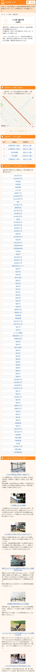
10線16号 (18, 234)
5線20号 (18, 365)
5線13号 (18, 414)
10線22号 (18, 283)
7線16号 (18, 289)
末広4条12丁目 (18, 388)
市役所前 (18, 181)
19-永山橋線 (14, 152)
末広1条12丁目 (18, 324)
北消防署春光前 (18, 245)
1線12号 (18, 330)
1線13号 (18, 286)
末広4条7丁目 (18, 397)
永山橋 (18, 443)
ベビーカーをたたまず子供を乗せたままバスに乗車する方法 (18, 634)
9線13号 (18, 295)
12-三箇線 (14, 156)
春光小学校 (18, 277)
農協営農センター (18, 336)
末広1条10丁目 (18, 210)
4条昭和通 (18, 423)
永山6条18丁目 (18, 237)
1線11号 (18, 327)
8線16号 (18, 280)
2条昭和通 (18, 440)
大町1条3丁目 (18, 429)
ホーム (3, 14)
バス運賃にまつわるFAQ (18, 505)
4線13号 (18, 420)
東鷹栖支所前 (18, 338)
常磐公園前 (18, 437)
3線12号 (18, 394)
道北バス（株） (27, 145)
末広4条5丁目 (18, 382)
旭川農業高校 (18, 452)
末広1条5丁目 (18, 242)
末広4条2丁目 (18, 379)
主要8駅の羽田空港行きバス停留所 (18, 604)
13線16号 (18, 306)
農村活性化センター (18, 266)
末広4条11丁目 (18, 446)
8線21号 (18, 373)
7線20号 (18, 254)
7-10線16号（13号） (14, 159)
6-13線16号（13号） (14, 149)
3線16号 (18, 403)
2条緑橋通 (18, 315)
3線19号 (18, 356)
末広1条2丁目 (18, 175)
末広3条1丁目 (18, 260)
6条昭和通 (18, 187)
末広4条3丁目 (18, 213)
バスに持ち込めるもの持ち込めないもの (18, 666)
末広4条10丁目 (18, 178)
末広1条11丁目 (18, 321)
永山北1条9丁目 (18, 199)
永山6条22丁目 (18, 205)
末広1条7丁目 (18, 225)
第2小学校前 (18, 347)
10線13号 (18, 298)
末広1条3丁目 (18, 257)
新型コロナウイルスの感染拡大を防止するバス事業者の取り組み (18, 569)
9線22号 (18, 376)
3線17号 (18, 350)
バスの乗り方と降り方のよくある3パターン (18, 534)
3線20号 (18, 359)
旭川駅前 (18, 435)
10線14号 (18, 274)
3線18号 (18, 353)
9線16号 (18, 269)
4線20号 (18, 362)
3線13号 (18, 426)
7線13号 (18, 411)
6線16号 (18, 292)
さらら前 (18, 190)
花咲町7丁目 (18, 193)
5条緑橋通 (18, 318)
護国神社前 (18, 208)
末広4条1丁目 (18, 228)
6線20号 (18, 368)
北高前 (18, 219)
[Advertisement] (18, 64)
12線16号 (18, 240)
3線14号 (18, 341)
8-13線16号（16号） (14, 145)
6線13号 (18, 400)
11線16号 (18, 251)
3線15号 (18, 344)
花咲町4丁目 (18, 405)
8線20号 (18, 371)
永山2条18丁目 (18, 216)
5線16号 (18, 301)
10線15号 (18, 272)
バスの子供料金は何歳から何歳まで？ (18, 474)
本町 (18, 202)
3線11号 (18, 391)
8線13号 (18, 304)
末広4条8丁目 (18, 385)
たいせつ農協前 (18, 333)
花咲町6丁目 (18, 309)
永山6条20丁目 (18, 222)
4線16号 (18, 417)
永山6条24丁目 (18, 196)
